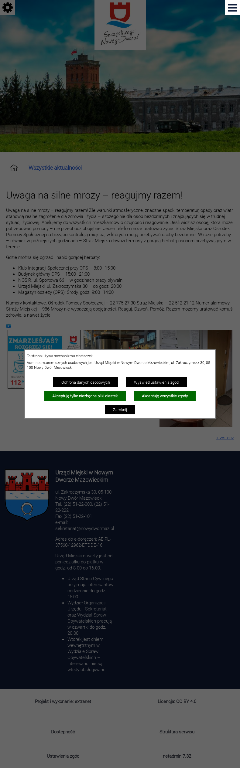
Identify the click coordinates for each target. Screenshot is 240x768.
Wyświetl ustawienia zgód (156, 382)
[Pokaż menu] (232, 7)
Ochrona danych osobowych (85, 382)
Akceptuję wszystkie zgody (165, 396)
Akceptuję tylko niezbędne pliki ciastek (85, 396)
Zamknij (120, 409)
